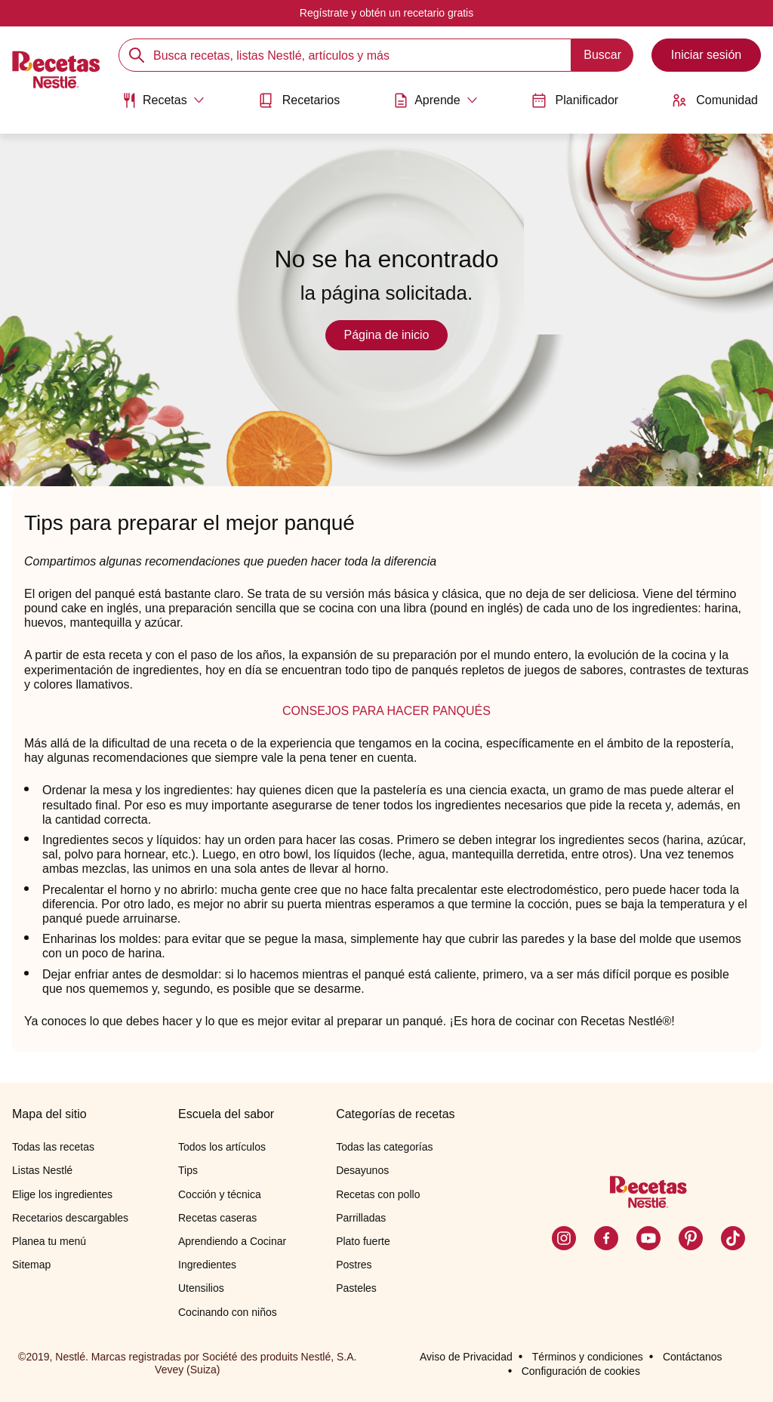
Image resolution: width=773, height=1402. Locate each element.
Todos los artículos (222, 1147)
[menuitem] (163, 106)
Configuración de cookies (581, 1371)
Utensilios (201, 1288)
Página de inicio (387, 334)
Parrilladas (361, 1218)
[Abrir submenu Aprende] (435, 100)
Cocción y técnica (219, 1194)
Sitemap (31, 1265)
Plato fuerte (363, 1241)
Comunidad (715, 100)
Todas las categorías (384, 1147)
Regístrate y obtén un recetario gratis (386, 13)
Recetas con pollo (378, 1194)
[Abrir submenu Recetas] (163, 100)
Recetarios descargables (70, 1218)
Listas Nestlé (42, 1170)
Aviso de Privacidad (466, 1357)
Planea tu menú (49, 1241)
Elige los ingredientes (62, 1194)
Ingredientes (207, 1265)
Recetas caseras (217, 1218)
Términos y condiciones (587, 1357)
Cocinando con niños (227, 1312)
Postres (353, 1265)
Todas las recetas (53, 1147)
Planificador (575, 100)
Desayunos (362, 1170)
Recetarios (299, 100)
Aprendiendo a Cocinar (232, 1241)
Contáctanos (692, 1357)
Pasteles (356, 1288)
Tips (188, 1170)
